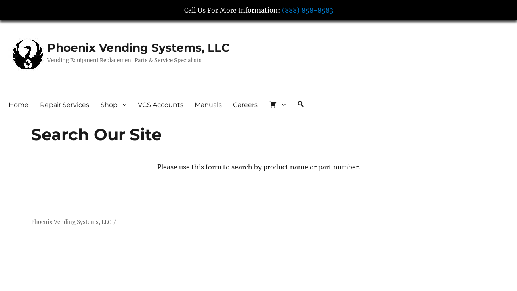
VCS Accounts (160, 105)
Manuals (208, 105)
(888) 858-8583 (307, 10)
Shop (109, 105)
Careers (245, 105)
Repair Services (64, 105)
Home (18, 105)
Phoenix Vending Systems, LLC (138, 48)
